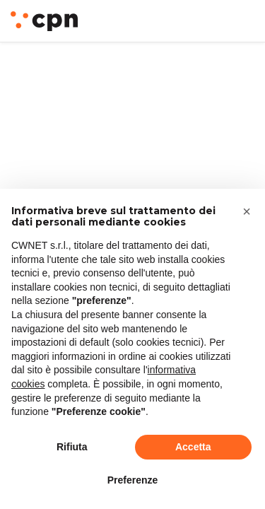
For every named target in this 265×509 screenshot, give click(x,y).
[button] (246, 211)
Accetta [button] (193, 446)
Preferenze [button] (132, 480)
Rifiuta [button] (72, 446)
